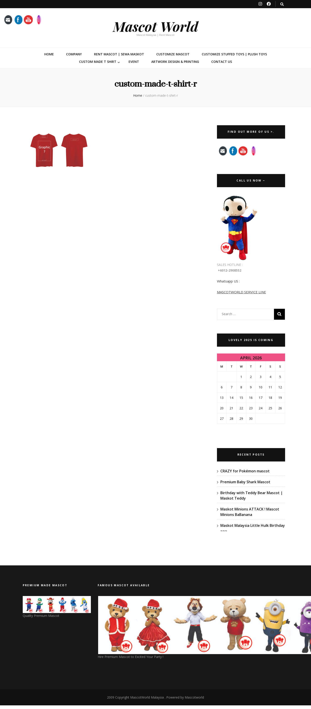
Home (49, 54)
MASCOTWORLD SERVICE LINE (241, 292)
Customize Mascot (172, 54)
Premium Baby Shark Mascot (245, 481)
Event (134, 61)
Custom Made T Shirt (97, 61)
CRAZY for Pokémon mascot (245, 471)
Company (74, 54)
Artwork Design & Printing (175, 61)
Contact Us (221, 61)
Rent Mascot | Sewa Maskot (119, 54)
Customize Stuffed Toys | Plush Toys (234, 54)
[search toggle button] (282, 4)
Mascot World (155, 26)
